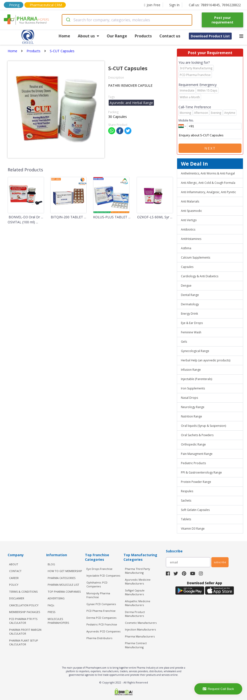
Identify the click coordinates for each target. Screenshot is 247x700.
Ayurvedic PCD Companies (103, 631)
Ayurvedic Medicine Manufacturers (138, 581)
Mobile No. (186, 120)
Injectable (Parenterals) (196, 379)
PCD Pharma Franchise (101, 611)
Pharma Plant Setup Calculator (23, 642)
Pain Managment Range (197, 454)
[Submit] (67, 20)
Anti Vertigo (189, 220)
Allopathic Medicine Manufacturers (137, 603)
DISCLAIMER (16, 598)
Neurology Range (192, 407)
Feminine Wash (191, 332)
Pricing (14, 5)
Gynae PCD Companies (101, 604)
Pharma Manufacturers (140, 636)
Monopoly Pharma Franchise (98, 595)
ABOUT (13, 564)
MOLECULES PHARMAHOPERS (58, 621)
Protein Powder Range (196, 482)
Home (64, 36)
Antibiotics (188, 229)
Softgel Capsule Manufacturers (135, 592)
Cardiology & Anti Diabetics (199, 276)
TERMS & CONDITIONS (23, 591)
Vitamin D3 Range (193, 528)
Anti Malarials (190, 201)
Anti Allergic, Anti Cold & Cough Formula (208, 183)
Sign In (174, 5)
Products (143, 36)
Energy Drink (189, 314)
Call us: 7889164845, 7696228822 (215, 5)
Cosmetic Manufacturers (141, 623)
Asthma (186, 248)
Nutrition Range (191, 416)
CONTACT (15, 571)
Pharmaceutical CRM (46, 5)
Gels (184, 342)
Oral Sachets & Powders (197, 435)
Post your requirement (222, 19)
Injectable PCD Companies (103, 575)
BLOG (51, 564)
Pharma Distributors (99, 638)
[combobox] (127, 20)
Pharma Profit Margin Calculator (25, 632)
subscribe (220, 562)
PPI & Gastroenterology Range (201, 472)
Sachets (186, 500)
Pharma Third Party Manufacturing (137, 571)
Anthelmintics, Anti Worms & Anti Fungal (208, 173)
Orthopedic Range (193, 444)
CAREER (14, 578)
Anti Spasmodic (191, 211)
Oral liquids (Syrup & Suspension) (203, 426)
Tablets (186, 519)
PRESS (51, 612)
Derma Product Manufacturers (135, 614)
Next (210, 148)
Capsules (187, 267)
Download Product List (210, 36)
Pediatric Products (193, 463)
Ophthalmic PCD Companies (96, 584)
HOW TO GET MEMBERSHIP (65, 571)
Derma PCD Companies (101, 617)
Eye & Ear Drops (192, 323)
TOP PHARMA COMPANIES (64, 591)
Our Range (117, 36)
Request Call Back (218, 689)
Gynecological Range (195, 351)
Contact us (169, 36)
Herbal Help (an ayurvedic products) (205, 360)
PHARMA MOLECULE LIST (63, 584)
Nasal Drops (189, 398)
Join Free (152, 4)
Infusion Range (191, 370)
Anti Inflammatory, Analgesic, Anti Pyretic (208, 192)
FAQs (51, 605)
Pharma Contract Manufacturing (136, 645)
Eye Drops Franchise (99, 569)
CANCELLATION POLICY (24, 605)
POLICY (13, 584)
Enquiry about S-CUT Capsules (210, 135)
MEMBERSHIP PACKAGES (24, 612)
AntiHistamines (191, 239)
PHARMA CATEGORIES (61, 578)
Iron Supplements (193, 388)
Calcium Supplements (195, 257)
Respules (187, 491)
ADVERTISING (56, 598)
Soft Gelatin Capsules (195, 510)
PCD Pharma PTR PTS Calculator (23, 621)
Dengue (186, 285)
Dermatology (190, 304)
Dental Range (190, 295)
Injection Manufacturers (140, 629)
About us (88, 36)
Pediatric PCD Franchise (101, 624)
